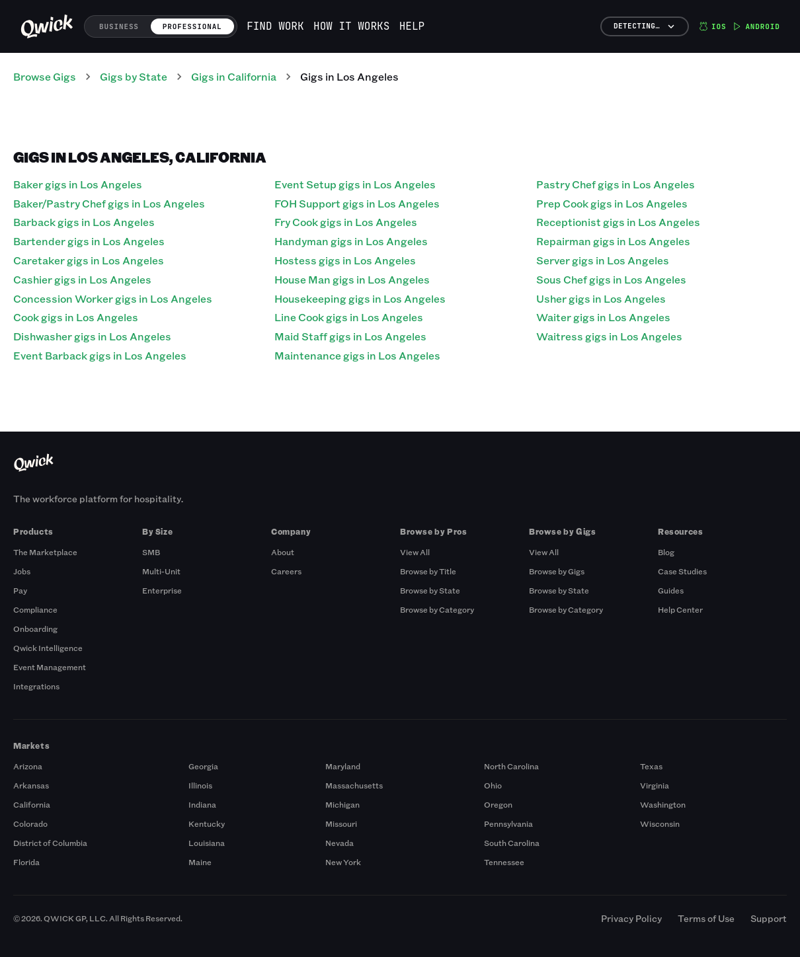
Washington (663, 804)
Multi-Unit (161, 571)
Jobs (21, 571)
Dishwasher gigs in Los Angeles (92, 336)
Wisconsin (660, 823)
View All (415, 552)
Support (768, 918)
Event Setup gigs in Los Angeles (355, 184)
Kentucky (206, 823)
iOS (712, 26)
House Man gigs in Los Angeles (352, 279)
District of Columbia (50, 842)
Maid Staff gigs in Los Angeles (350, 336)
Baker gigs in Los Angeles (77, 184)
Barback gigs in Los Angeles (84, 222)
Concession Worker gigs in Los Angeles (112, 298)
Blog (666, 552)
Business (119, 26)
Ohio (493, 785)
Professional (192, 26)
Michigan (342, 804)
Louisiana (206, 842)
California (31, 804)
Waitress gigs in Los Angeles (609, 336)
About (282, 552)
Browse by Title (428, 571)
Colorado (30, 823)
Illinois (200, 785)
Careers (286, 571)
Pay (20, 590)
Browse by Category (437, 609)
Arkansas (31, 785)
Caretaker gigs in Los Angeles (88, 260)
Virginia (654, 785)
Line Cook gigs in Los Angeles (348, 317)
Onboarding (35, 628)
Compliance (35, 609)
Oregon (498, 804)
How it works (351, 26)
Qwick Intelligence (48, 647)
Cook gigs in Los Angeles (75, 317)
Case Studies (682, 571)
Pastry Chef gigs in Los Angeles (615, 184)
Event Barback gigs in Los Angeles (99, 355)
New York (343, 862)
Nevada (339, 842)
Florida (26, 862)
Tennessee (504, 862)
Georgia (203, 766)
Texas (651, 766)
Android (756, 26)
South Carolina (512, 842)
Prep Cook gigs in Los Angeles (612, 203)
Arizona (27, 766)
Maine (200, 862)
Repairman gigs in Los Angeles (613, 241)
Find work (275, 26)
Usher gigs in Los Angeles (601, 298)
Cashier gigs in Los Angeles (82, 279)
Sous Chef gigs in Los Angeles (611, 279)
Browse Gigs (44, 76)
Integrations (36, 686)
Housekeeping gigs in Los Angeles (360, 298)
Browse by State (430, 590)
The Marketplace (45, 552)
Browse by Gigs (556, 571)
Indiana (202, 804)
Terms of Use (706, 918)
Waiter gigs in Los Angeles (603, 317)
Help (411, 26)
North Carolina (511, 766)
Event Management (49, 667)
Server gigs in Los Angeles (602, 260)
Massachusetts (354, 785)
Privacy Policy (631, 918)
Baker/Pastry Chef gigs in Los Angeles (109, 203)
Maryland (342, 766)
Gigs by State (133, 76)
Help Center (680, 609)
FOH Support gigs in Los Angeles (357, 203)
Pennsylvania (508, 823)
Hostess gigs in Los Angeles (345, 260)
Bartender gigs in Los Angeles (89, 241)
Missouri (341, 823)
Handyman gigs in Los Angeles (351, 241)
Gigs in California (233, 76)
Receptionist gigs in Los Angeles (618, 222)
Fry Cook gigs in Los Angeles (345, 222)
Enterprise (162, 590)
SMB (151, 552)
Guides (671, 590)
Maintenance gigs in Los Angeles (357, 355)
